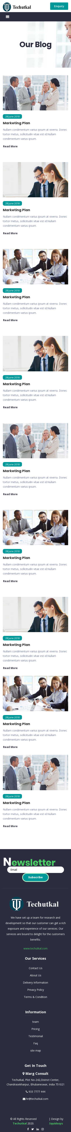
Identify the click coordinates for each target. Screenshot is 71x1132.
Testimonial (35, 1036)
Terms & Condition (35, 997)
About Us (35, 975)
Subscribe (35, 877)
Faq (35, 1043)
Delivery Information (35, 982)
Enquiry (59, 6)
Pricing (35, 1029)
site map (35, 1050)
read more (10, 146)
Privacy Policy (35, 989)
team (35, 1021)
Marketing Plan (16, 123)
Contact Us (35, 968)
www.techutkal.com (35, 948)
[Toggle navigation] (7, 17)
